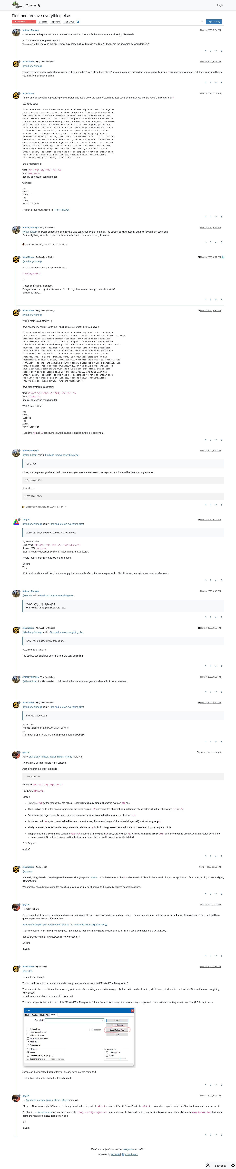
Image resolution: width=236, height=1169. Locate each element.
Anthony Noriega (30, 30)
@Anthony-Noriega (32, 66)
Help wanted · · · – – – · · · (24, 22)
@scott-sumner (44, 1112)
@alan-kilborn (57, 756)
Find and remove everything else (62, 455)
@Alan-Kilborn (29, 231)
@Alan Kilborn (47, 227)
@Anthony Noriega (45, 62)
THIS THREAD (61, 209)
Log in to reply (213, 22)
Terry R (25, 519)
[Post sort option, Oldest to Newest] (202, 21)
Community (33, 5)
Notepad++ (128, 1149)
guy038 (25, 752)
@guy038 (41, 867)
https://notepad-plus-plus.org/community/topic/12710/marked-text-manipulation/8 (64, 924)
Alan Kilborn (28, 62)
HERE (94, 877)
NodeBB (115, 1154)
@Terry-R (27, 595)
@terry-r (69, 756)
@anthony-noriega (35, 1100)
